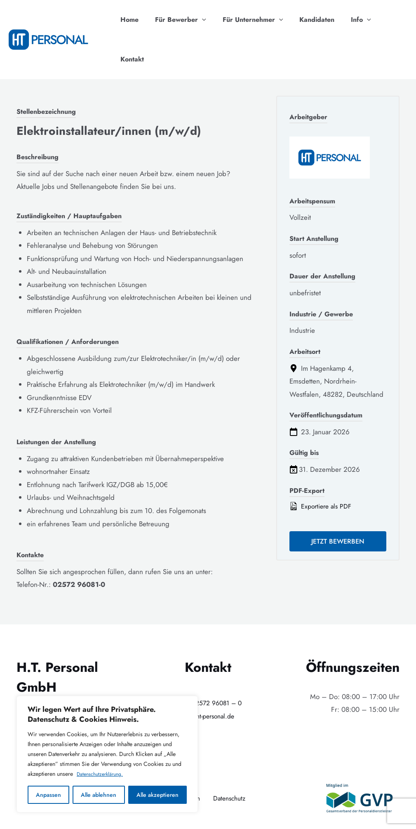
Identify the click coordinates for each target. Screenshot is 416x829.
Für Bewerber (183, 20)
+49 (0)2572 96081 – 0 (208, 663)
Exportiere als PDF (322, 467)
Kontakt (389, 19)
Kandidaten (313, 19)
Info (354, 20)
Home (136, 19)
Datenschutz (231, 758)
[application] (205, 20)
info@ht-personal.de (208, 676)
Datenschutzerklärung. (103, 774)
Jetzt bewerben (337, 503)
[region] (107, 754)
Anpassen (48, 795)
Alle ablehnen (98, 795)
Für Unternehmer (253, 20)
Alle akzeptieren (157, 795)
